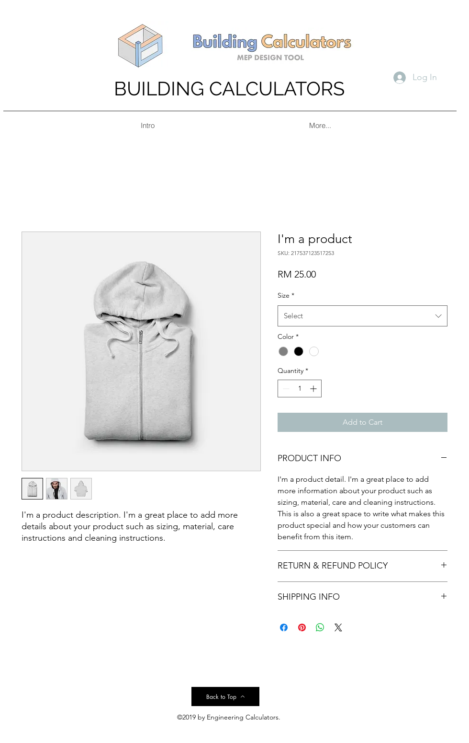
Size (286, 295)
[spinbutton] (299, 388)
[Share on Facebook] (284, 627)
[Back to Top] (225, 696)
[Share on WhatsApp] (320, 627)
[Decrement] (285, 388)
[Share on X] (338, 627)
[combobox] (362, 315)
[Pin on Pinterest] (302, 627)
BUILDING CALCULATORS (229, 88)
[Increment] (314, 388)
